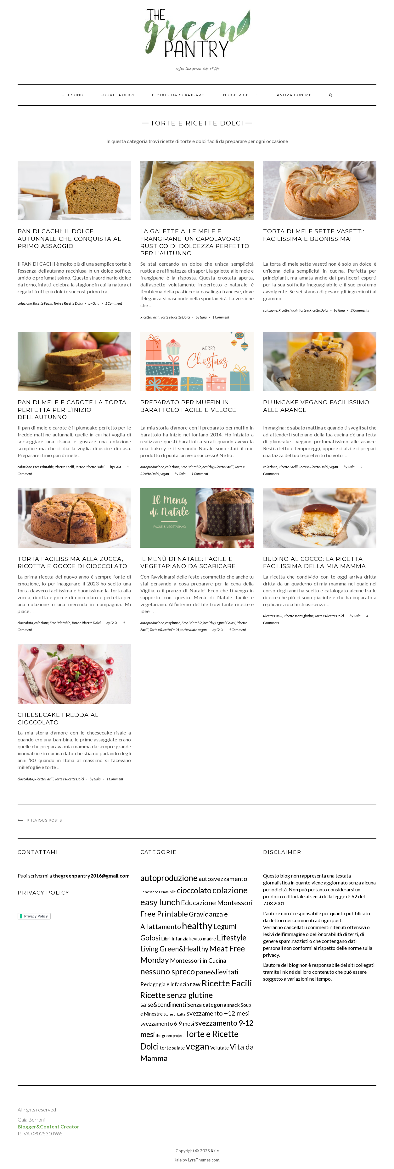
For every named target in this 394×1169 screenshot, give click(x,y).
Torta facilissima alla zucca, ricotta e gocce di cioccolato (72, 563)
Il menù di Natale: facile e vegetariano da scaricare (188, 563)
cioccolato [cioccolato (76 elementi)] (194, 890)
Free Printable (43, 467)
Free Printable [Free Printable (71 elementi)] (164, 913)
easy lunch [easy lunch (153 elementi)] (160, 902)
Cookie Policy (118, 95)
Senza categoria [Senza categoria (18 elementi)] (206, 1004)
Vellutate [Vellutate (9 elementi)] (219, 1047)
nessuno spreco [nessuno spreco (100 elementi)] (167, 971)
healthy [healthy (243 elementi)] (197, 925)
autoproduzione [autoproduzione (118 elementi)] (169, 878)
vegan (164, 474)
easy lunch (172, 623)
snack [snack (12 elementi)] (233, 1005)
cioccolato (25, 623)
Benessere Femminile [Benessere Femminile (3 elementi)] (158, 892)
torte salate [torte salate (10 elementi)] (172, 1047)
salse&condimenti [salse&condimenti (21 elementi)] (163, 1004)
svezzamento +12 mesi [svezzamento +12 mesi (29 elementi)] (218, 1013)
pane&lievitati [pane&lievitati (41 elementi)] (217, 972)
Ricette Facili (42, 303)
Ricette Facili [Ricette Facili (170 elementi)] (226, 983)
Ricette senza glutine (298, 616)
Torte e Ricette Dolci (68, 303)
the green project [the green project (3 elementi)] (170, 1035)
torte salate (188, 630)
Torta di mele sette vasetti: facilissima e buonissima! (313, 235)
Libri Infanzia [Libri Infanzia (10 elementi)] (175, 938)
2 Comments (360, 310)
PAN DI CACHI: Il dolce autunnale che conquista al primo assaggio (69, 239)
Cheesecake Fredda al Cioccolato (58, 719)
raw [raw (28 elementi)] (195, 984)
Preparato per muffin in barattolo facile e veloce (188, 406)
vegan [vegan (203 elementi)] (197, 1046)
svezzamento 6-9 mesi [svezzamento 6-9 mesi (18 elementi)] (167, 1023)
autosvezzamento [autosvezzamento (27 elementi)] (223, 878)
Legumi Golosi (225, 623)
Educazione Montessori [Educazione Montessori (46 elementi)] (217, 902)
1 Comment (113, 303)
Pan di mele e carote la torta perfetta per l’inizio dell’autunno (72, 410)
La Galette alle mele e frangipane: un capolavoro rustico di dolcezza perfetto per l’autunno (195, 242)
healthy (207, 467)
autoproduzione (152, 467)
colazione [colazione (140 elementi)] (230, 890)
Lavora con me (293, 95)
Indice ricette (239, 95)
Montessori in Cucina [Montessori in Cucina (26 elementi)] (198, 960)
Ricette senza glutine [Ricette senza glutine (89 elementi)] (176, 995)
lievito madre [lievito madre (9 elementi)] (202, 938)
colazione (25, 303)
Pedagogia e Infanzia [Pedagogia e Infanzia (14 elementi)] (164, 984)
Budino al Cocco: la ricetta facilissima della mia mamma (314, 563)
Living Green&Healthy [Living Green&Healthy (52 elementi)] (174, 949)
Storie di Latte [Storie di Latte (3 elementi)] (175, 1014)
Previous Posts (44, 820)
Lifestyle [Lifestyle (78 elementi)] (231, 937)
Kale (215, 1150)
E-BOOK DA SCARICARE (178, 95)
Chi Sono (73, 95)
